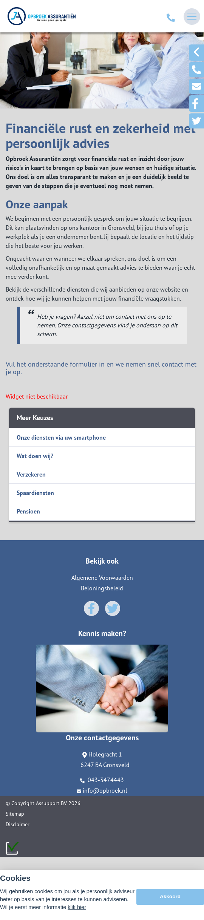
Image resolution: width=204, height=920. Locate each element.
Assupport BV (51, 803)
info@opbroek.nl (102, 790)
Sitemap (15, 813)
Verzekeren (31, 474)
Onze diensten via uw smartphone (61, 437)
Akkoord (170, 898)
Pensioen (28, 511)
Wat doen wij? (35, 456)
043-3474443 (102, 780)
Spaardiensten (35, 493)
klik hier (77, 909)
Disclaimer (17, 824)
